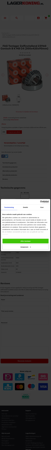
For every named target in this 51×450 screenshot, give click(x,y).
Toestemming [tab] (9, 207)
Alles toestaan (26, 241)
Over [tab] (42, 207)
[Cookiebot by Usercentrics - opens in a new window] (40, 201)
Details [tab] (25, 207)
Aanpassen (25, 247)
